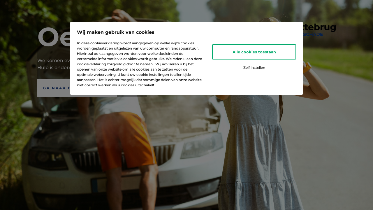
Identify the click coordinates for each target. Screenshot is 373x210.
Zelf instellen (254, 67)
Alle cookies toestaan (254, 52)
